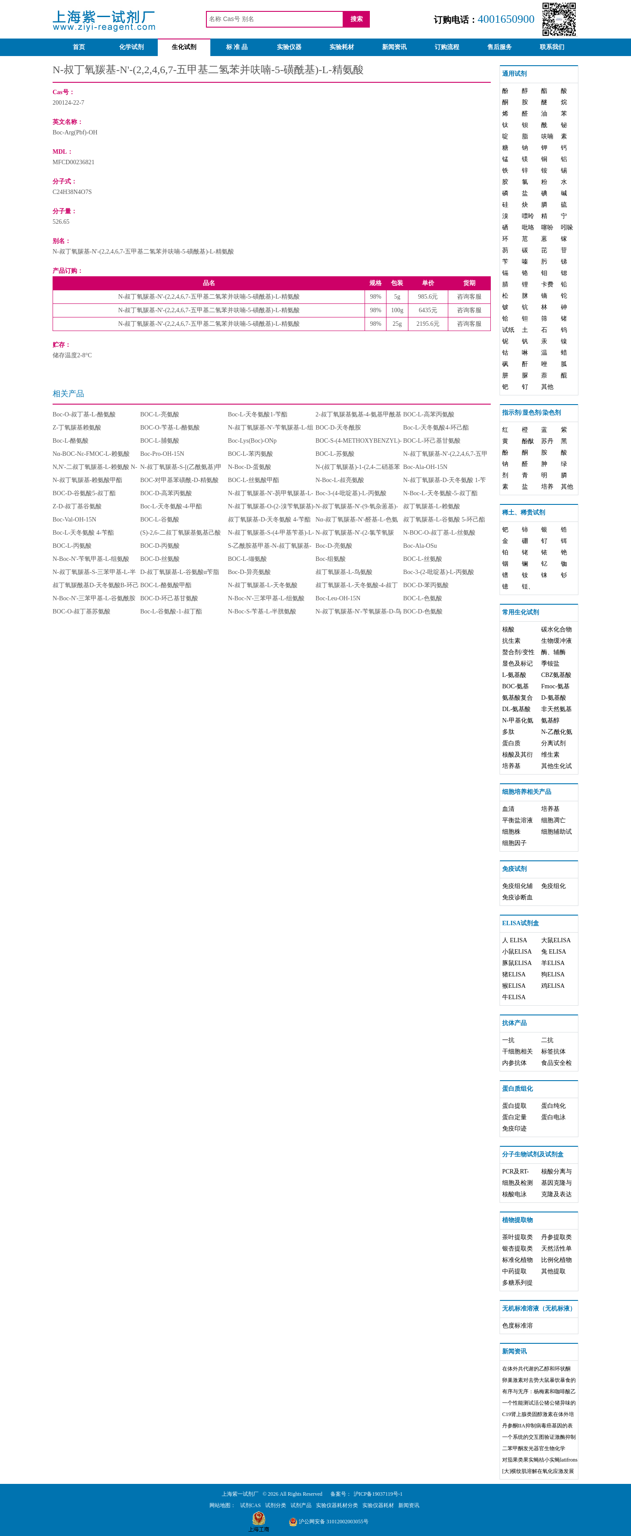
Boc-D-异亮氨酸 (249, 572)
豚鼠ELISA (517, 963)
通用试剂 (514, 73)
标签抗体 (553, 1051)
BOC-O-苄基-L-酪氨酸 (170, 427)
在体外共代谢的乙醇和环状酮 (536, 1369)
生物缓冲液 (556, 641)
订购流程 (447, 47)
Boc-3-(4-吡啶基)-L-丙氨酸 (351, 493)
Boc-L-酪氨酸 (71, 440)
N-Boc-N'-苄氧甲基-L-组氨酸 (91, 559)
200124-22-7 (68, 102)
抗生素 (511, 641)
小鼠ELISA (517, 951)
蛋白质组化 (517, 1088)
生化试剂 (184, 47)
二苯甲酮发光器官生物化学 (533, 1448)
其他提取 (553, 1271)
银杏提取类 (517, 1248)
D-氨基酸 (553, 697)
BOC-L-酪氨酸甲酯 (165, 585)
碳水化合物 (556, 629)
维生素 (550, 754)
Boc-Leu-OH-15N (338, 598)
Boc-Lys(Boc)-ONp (252, 440)
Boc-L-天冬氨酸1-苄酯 (257, 414)
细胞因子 (514, 843)
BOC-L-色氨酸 (422, 598)
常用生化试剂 (520, 612)
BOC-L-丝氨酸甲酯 (253, 480)
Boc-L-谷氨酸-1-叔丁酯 (171, 611)
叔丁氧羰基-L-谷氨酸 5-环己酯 (444, 519)
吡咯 (528, 227)
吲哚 (567, 227)
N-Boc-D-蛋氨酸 (249, 467)
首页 (79, 47)
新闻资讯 (394, 47)
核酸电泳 (514, 1194)
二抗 (547, 1040)
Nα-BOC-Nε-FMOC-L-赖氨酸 (91, 454)
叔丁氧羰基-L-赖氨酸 (431, 506)
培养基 (511, 766)
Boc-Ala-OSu (420, 546)
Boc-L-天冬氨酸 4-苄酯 (83, 532)
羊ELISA (553, 963)
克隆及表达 (556, 1194)
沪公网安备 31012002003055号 (329, 1521)
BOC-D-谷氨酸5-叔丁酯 (84, 493)
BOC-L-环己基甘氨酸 (432, 440)
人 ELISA (514, 940)
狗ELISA (553, 974)
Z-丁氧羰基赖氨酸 (77, 427)
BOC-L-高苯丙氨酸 (428, 414)
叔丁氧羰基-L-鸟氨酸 (344, 572)
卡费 (547, 284)
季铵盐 (550, 663)
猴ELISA (514, 986)
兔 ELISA (553, 951)
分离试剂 (553, 743)
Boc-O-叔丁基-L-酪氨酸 (84, 414)
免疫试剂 (514, 869)
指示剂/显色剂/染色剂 (531, 412)
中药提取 (514, 1271)
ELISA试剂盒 (520, 923)
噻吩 (547, 227)
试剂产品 (301, 1505)
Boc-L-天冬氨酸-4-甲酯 (171, 506)
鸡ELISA (553, 986)
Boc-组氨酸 (331, 559)
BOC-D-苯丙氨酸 (426, 585)
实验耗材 (342, 47)
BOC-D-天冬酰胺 (338, 427)
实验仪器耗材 (378, 1505)
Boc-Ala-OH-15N (425, 467)
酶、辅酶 (553, 652)
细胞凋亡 (553, 820)
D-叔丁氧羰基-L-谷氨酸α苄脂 (179, 572)
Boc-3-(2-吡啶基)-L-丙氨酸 (438, 572)
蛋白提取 (514, 1106)
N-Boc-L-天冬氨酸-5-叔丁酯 (440, 493)
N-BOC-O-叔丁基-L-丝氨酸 (439, 532)
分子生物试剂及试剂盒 (533, 1154)
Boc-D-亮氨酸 (334, 546)
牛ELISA (514, 997)
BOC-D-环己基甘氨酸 (169, 598)
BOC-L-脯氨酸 (159, 440)
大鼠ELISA (556, 940)
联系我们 (552, 47)
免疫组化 (553, 886)
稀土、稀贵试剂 (523, 512)
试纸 (508, 330)
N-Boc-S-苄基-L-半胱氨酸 (262, 611)
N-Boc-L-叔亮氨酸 (340, 480)
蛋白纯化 (553, 1106)
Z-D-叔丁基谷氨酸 (77, 506)
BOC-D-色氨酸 (423, 611)
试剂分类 (275, 1505)
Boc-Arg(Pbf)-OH (75, 132)
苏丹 (547, 441)
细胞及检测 (517, 1183)
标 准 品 (237, 47)
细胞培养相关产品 (526, 792)
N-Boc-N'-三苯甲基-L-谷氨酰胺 (94, 598)
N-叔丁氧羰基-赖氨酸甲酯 (87, 480)
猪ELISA (514, 974)
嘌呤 (528, 216)
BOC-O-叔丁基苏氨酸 (81, 611)
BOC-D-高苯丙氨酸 (166, 493)
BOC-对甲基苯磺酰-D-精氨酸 (179, 480)
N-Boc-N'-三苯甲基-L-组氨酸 (266, 598)
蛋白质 (511, 743)
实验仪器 (289, 47)
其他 (547, 387)
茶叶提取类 (517, 1237)
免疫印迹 (514, 1128)
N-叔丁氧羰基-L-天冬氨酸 (263, 585)
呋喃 (547, 136)
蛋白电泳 (553, 1117)
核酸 (508, 629)
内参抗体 (514, 1063)
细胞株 (511, 831)
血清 (508, 809)
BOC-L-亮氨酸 (159, 414)
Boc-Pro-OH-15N (162, 454)
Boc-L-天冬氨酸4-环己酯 (436, 427)
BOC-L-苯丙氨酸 (250, 454)
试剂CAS (250, 1505)
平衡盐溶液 (517, 820)
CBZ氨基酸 (556, 675)
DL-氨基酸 (516, 709)
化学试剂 (131, 47)
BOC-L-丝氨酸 (422, 559)
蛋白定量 (514, 1117)
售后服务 (499, 47)
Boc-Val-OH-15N (74, 519)
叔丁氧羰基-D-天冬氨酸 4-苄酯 (269, 519)
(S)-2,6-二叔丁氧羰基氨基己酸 (180, 532)
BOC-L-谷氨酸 (159, 519)
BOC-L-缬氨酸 (247, 559)
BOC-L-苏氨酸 (335, 454)
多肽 (508, 732)
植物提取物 (517, 1220)
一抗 (508, 1040)
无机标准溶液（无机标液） (539, 1308)
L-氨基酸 (514, 675)
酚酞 (528, 441)
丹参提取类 (556, 1237)
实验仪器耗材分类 (337, 1505)
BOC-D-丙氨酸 (160, 546)
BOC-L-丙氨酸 (72, 546)
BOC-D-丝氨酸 (160, 559)
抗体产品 (514, 1023)
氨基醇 (550, 720)
